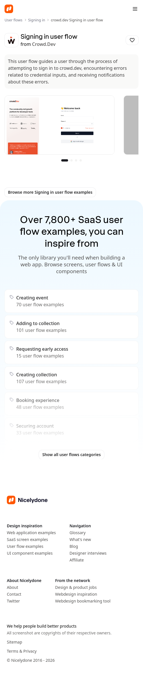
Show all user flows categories (71, 454)
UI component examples (30, 553)
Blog (74, 546)
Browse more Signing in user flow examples (50, 192)
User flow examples (25, 546)
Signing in (36, 20)
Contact (14, 594)
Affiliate (77, 560)
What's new (80, 539)
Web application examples (31, 532)
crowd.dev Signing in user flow (77, 20)
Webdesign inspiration (76, 594)
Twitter (13, 601)
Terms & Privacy (22, 651)
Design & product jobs (76, 587)
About (12, 587)
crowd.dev (44, 44)
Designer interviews (88, 553)
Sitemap (14, 642)
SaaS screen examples (27, 539)
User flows (14, 20)
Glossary (77, 532)
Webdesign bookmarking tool (83, 601)
